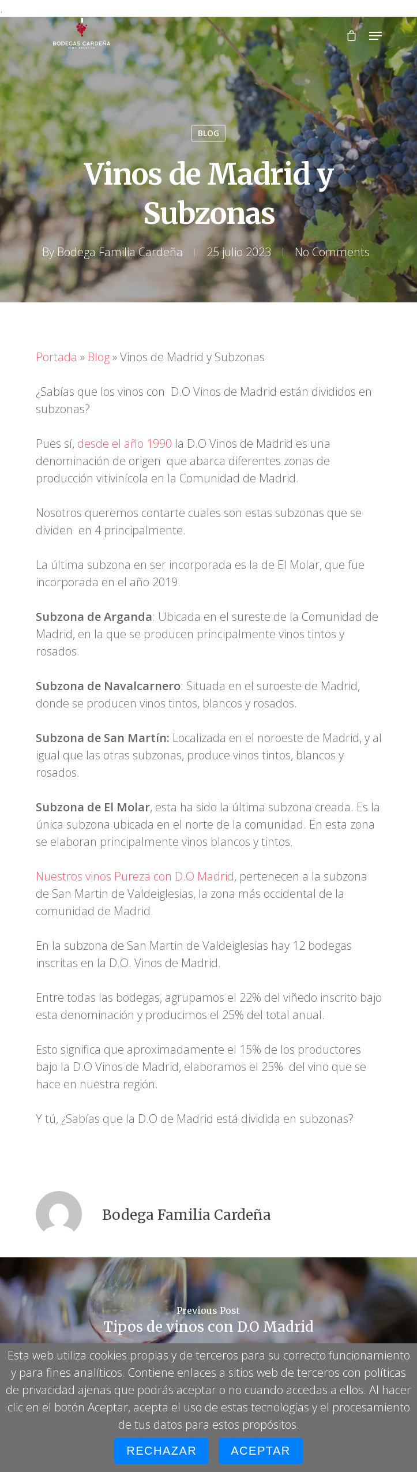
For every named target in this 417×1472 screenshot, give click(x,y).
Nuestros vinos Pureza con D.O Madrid (135, 876)
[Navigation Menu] (375, 36)
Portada (56, 357)
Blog (99, 357)
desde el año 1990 (124, 443)
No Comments (332, 252)
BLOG (208, 133)
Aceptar (260, 1450)
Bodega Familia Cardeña (120, 252)
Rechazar (161, 1450)
